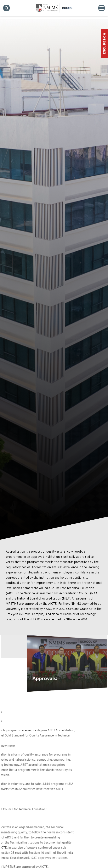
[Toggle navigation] (101, 8)
